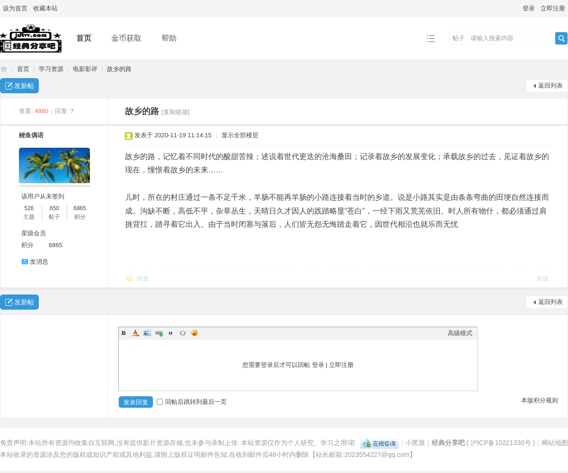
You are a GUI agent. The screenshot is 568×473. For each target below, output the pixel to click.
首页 (83, 38)
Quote (171, 333)
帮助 (169, 38)
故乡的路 (119, 68)
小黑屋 (415, 442)
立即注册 (553, 8)
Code (182, 333)
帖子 (459, 38)
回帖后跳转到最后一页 (192, 401)
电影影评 (85, 68)
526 (29, 208)
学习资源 (51, 68)
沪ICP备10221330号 (500, 442)
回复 (143, 278)
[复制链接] (175, 112)
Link (159, 333)
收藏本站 (45, 8)
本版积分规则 (539, 400)
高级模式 (460, 333)
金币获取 (126, 38)
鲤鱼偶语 (31, 135)
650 (54, 208)
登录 (529, 8)
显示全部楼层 (240, 135)
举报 (542, 278)
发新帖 (24, 85)
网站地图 (554, 442)
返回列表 (550, 85)
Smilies (194, 333)
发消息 (39, 261)
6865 (79, 208)
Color (135, 333)
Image (147, 333)
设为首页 (15, 8)
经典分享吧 (4, 69)
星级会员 (33, 233)
